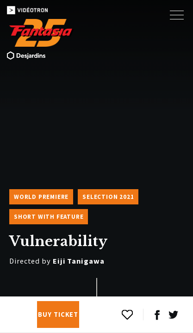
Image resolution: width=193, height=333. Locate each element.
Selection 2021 (108, 197)
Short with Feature (48, 217)
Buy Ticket (58, 314)
